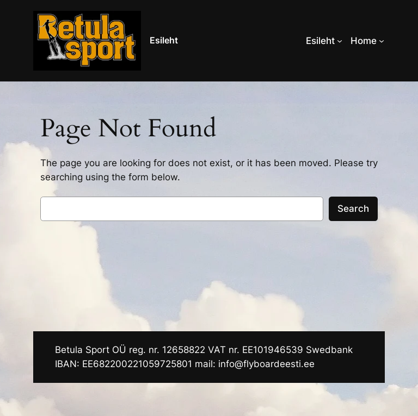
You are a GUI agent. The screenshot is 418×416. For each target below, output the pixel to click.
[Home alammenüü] (381, 40)
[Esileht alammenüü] (339, 40)
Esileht (164, 40)
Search (353, 208)
